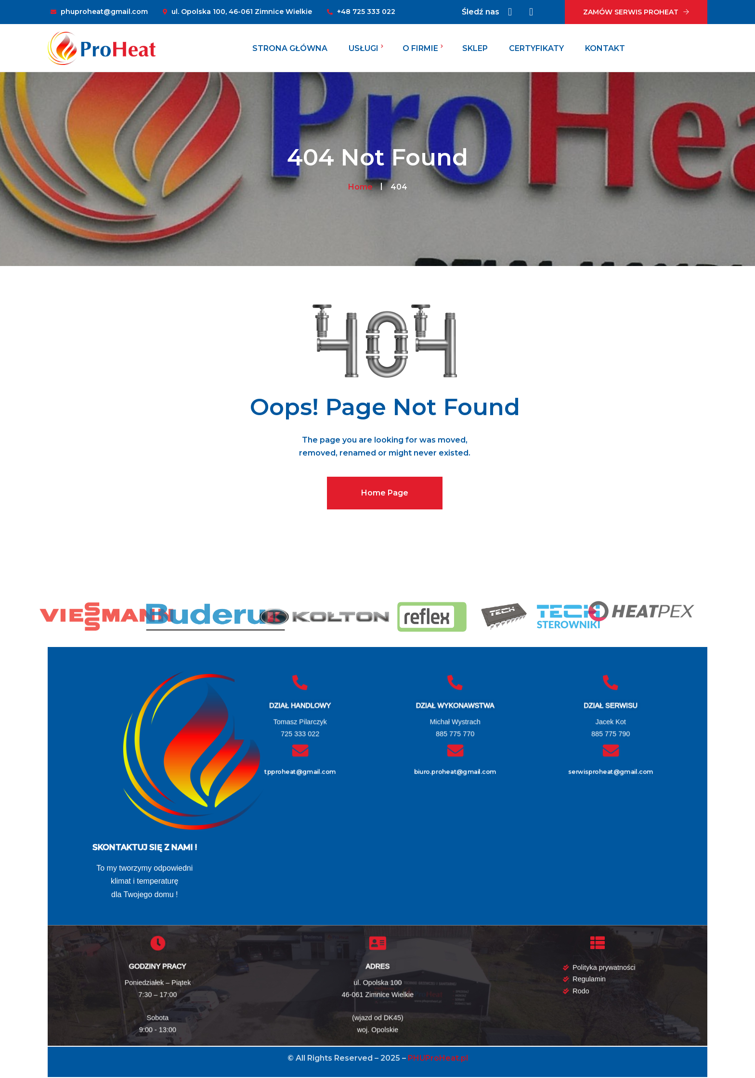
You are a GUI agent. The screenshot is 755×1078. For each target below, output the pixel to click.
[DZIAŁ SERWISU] (610, 682)
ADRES (377, 966)
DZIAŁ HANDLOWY (300, 705)
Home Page (384, 492)
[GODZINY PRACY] (158, 943)
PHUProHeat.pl (438, 1058)
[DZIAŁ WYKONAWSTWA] (455, 682)
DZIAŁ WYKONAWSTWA (455, 705)
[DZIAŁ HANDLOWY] (300, 682)
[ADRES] (377, 943)
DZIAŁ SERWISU (611, 705)
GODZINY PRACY (157, 966)
